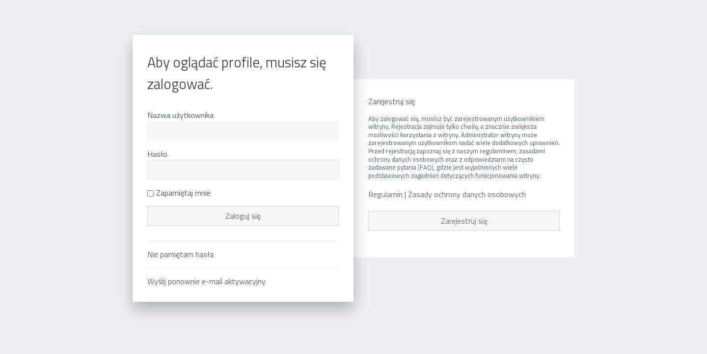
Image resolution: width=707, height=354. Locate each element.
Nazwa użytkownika (180, 115)
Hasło (157, 154)
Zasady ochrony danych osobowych (467, 194)
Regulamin (385, 194)
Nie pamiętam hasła (180, 254)
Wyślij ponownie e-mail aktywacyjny (206, 281)
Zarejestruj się (464, 221)
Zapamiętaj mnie (179, 193)
